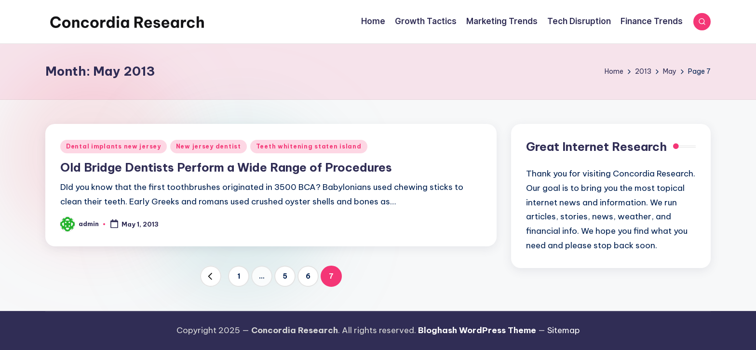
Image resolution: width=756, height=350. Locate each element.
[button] (210, 276)
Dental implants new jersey (113, 146)
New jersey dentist (208, 146)
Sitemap (563, 330)
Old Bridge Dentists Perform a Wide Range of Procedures (226, 167)
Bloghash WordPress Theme (477, 330)
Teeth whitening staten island (309, 146)
